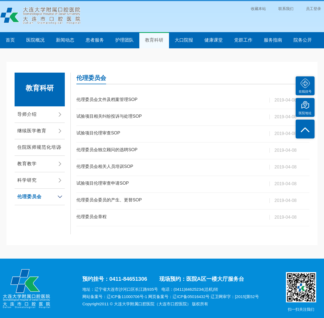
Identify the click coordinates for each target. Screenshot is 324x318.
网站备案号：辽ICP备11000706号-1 (114, 296)
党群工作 (243, 40)
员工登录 (313, 8)
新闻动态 (65, 40)
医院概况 (35, 40)
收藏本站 (258, 8)
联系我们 (285, 8)
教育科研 (154, 40)
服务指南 (273, 40)
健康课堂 (213, 40)
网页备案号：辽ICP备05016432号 (179, 296)
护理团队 (124, 40)
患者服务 (95, 40)
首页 (10, 40)
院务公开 (302, 40)
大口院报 (184, 40)
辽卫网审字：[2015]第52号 (235, 296)
